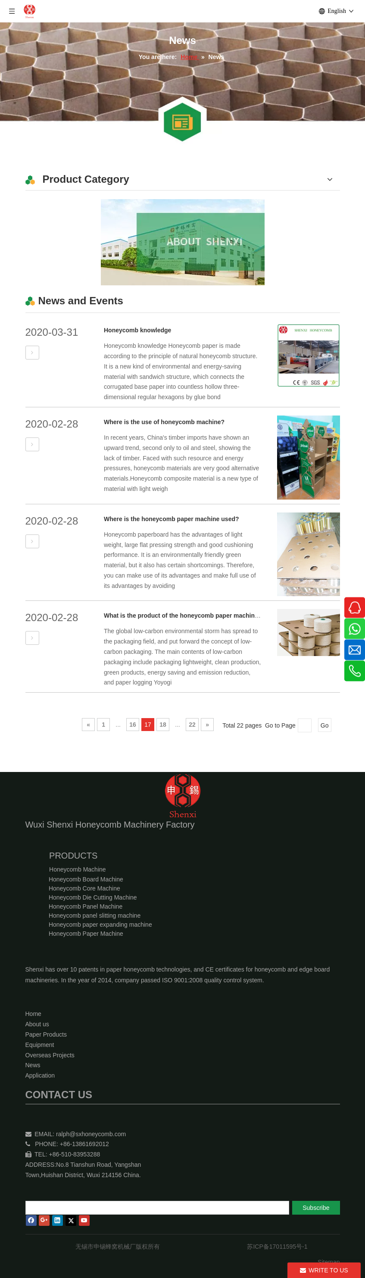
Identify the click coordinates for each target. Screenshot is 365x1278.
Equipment (39, 1044)
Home (33, 1013)
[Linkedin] (57, 1220)
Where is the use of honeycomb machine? (164, 422)
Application (40, 1075)
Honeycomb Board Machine (86, 879)
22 (192, 724)
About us (37, 1024)
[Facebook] (31, 1220)
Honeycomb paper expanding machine (100, 924)
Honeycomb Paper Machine (86, 933)
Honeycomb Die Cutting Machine (93, 897)
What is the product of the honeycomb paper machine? (183, 615)
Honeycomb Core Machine (84, 888)
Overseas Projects (50, 1055)
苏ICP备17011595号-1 (277, 1246)
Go (325, 725)
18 (162, 724)
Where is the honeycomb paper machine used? (171, 519)
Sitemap (329, 1262)
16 (132, 724)
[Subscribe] (316, 1208)
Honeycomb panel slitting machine (94, 915)
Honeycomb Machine (77, 869)
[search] (157, 1208)
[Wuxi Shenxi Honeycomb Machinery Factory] (183, 242)
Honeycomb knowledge (137, 330)
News (33, 1065)
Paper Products (46, 1034)
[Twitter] (71, 1220)
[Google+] (44, 1220)
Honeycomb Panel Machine (85, 906)
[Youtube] (84, 1220)
